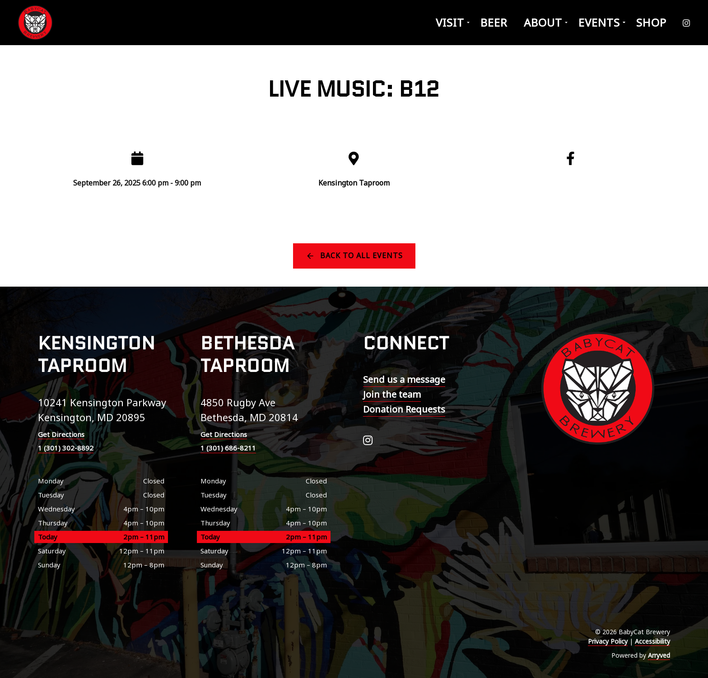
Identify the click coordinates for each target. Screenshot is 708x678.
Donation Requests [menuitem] (404, 409)
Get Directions (61, 434)
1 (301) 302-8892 (65, 447)
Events (599, 22)
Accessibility (652, 641)
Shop (651, 22)
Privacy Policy (608, 641)
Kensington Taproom (354, 182)
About (543, 22)
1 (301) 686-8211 (228, 447)
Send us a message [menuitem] (404, 379)
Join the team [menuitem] (392, 394)
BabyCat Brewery (36, 22)
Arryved (659, 655)
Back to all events (361, 255)
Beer (494, 22)
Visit (450, 22)
